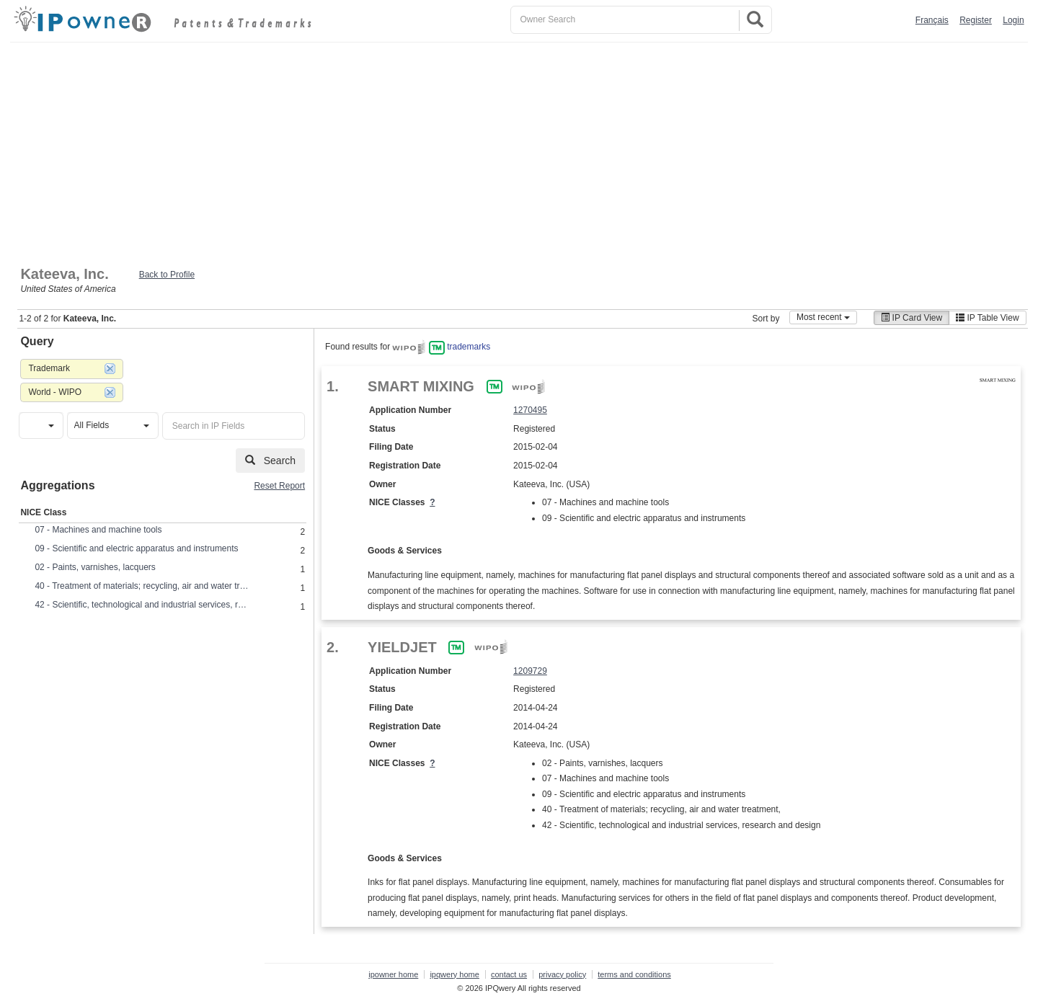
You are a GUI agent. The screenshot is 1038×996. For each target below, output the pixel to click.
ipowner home (393, 974)
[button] (41, 425)
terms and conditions (634, 974)
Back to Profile (167, 275)
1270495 (530, 410)
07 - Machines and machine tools (98, 530)
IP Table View (987, 318)
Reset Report (279, 486)
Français (932, 20)
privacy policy (562, 974)
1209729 (530, 671)
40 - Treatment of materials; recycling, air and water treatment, (143, 586)
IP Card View (911, 318)
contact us (509, 974)
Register (975, 20)
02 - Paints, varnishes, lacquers (95, 567)
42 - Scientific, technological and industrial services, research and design (143, 605)
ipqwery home (454, 974)
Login (1013, 20)
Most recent (823, 317)
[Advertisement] (519, 151)
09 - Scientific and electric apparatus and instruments (136, 548)
